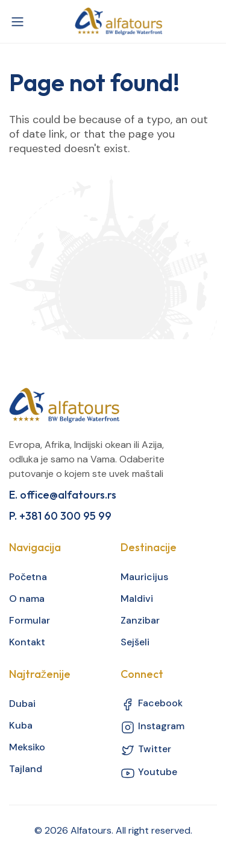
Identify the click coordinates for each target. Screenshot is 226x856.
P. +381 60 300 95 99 (60, 516)
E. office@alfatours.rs (62, 495)
